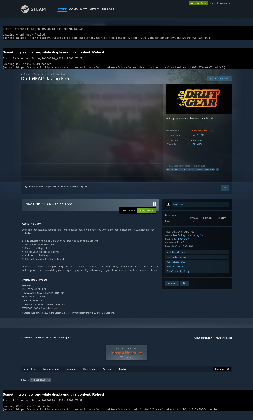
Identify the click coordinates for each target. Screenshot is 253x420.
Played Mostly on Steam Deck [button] (127, 386)
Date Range (89, 375)
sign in (212, 3)
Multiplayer (209, 173)
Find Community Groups (178, 275)
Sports (199, 173)
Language (71, 375)
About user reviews (203, 342)
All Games (26, 78)
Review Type (29, 375)
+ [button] (217, 173)
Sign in (27, 190)
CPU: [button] (174, 386)
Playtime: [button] (101, 386)
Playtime (106, 375)
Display (122, 375)
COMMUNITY (78, 9)
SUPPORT (107, 9)
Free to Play (172, 173)
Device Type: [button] (201, 386)
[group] (126, 386)
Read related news (176, 266)
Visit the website (176, 256)
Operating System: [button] (156, 386)
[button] (32, 386)
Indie (191, 173)
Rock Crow (196, 144)
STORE (62, 9)
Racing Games (40, 78)
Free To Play (179, 239)
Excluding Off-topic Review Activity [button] (74, 386)
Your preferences (224, 342)
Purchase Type (51, 375)
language (224, 3)
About (94, 9)
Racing (183, 173)
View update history (176, 261)
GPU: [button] (186, 386)
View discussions (175, 270)
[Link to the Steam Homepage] (36, 12)
